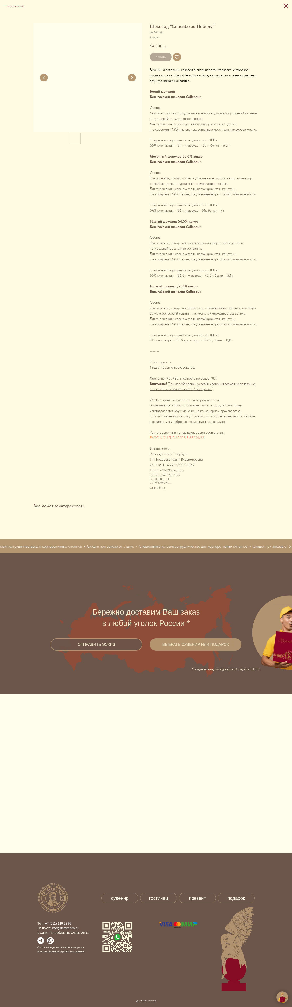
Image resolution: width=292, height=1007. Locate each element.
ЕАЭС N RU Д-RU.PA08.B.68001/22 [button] (177, 438)
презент (197, 898)
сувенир (120, 898)
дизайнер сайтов (146, 992)
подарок (236, 898)
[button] (31, 546)
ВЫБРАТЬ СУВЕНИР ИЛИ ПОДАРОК (195, 644)
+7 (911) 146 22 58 (58, 923)
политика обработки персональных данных (60, 951)
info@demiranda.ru (65, 928)
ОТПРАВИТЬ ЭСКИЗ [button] (96, 644)
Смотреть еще (15, 5)
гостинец (158, 898)
